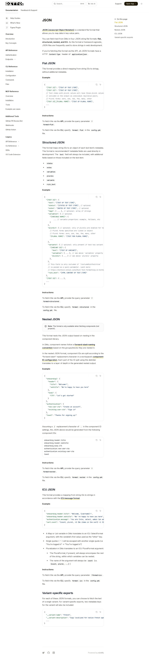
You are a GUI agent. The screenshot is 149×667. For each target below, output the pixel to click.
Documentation (12, 11)
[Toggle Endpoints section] (19, 59)
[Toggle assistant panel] (92, 4)
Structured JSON (121, 26)
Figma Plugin (13, 27)
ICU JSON (118, 34)
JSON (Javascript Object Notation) (58, 30)
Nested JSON (120, 30)
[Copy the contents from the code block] (96, 84)
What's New (13, 22)
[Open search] (68, 4)
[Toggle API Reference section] (19, 141)
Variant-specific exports (124, 37)
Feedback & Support (29, 11)
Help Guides (13, 18)
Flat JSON (119, 22)
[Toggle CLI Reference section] (19, 146)
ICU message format (70, 498)
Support (118, 4)
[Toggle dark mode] (141, 4)
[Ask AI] (100, 84)
